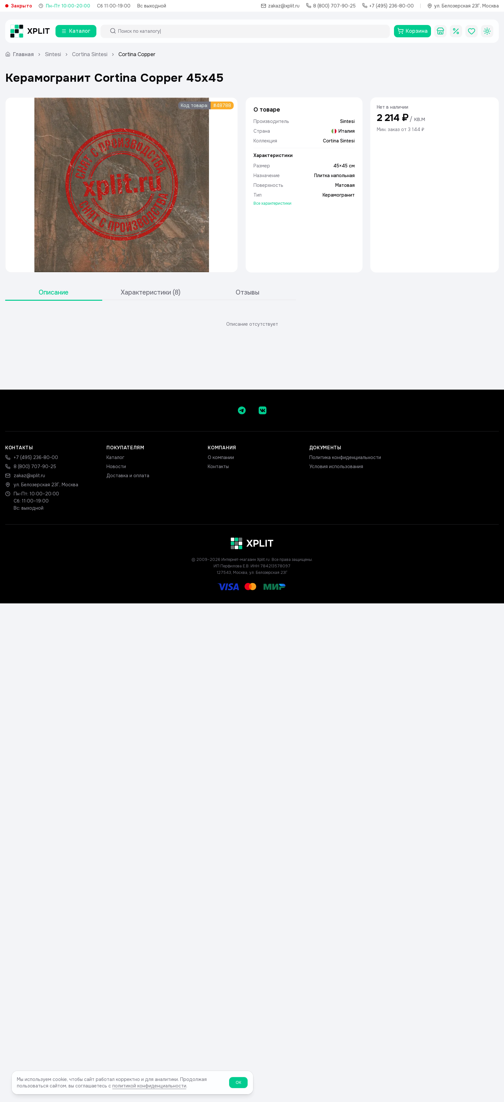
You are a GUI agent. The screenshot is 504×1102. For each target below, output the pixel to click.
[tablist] (150, 292)
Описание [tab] (53, 292)
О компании (221, 457)
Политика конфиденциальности (345, 457)
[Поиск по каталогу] (251, 31)
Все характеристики (272, 203)
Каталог (115, 457)
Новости (116, 466)
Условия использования (336, 466)
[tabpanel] (252, 324)
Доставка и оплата (127, 475)
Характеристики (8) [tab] (150, 292)
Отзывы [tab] (247, 292)
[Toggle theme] (487, 31)
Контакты (218, 466)
